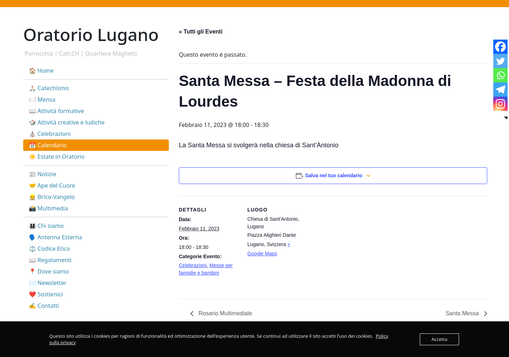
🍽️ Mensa (42, 99)
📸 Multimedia (48, 208)
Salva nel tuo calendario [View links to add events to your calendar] (333, 175)
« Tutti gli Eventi (200, 32)
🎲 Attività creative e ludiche (67, 122)
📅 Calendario (47, 145)
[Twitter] (500, 61)
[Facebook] (500, 47)
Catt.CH (69, 53)
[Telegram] (500, 89)
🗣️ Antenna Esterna (55, 237)
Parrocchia (39, 53)
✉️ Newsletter (48, 283)
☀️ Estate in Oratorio (57, 156)
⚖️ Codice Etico (49, 249)
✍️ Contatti (44, 306)
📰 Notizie (42, 174)
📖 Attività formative (56, 111)
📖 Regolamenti (50, 260)
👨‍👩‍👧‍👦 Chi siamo (46, 226)
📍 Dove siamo (49, 271)
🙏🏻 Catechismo (49, 88)
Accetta (439, 339)
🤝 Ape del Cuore (52, 185)
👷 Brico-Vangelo (52, 197)
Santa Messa (462, 313)
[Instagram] (500, 104)
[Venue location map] (353, 244)
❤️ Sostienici (46, 294)
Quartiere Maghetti (111, 53)
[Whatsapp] (500, 75)
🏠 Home (41, 71)
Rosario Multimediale (224, 313)
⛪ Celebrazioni (50, 134)
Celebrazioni (193, 265)
